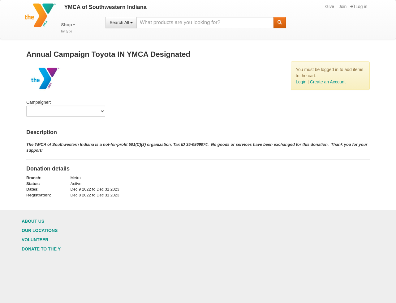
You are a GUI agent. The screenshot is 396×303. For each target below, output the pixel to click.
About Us (33, 221)
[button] (68, 28)
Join (342, 6)
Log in (358, 6)
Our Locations (40, 230)
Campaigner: (38, 102)
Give (329, 6)
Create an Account (328, 81)
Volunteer (35, 239)
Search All (121, 22)
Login (301, 81)
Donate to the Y (41, 248)
